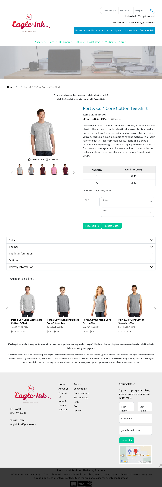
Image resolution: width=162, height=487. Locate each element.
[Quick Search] (109, 10)
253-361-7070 (119, 22)
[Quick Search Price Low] (126, 10)
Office (79, 41)
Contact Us (102, 30)
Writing (109, 41)
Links (76, 401)
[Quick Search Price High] (140, 10)
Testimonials (147, 30)
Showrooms (130, 30)
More (121, 41)
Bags (51, 41)
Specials (63, 409)
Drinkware (64, 41)
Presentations (79, 393)
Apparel (39, 41)
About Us (89, 30)
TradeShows (93, 41)
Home (78, 30)
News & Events (62, 403)
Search (77, 384)
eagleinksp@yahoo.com (142, 22)
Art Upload (116, 30)
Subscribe (126, 440)
